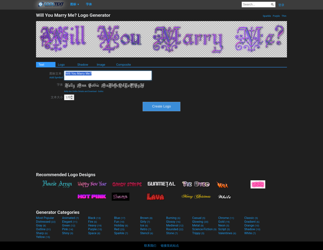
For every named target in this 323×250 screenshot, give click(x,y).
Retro (145, 229)
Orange (251, 225)
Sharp (42, 233)
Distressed (45, 221)
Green (68, 225)
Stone (172, 233)
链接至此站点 (170, 245)
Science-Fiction (204, 229)
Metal (198, 225)
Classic (251, 218)
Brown (146, 218)
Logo (61, 64)
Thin (284, 15)
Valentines (227, 233)
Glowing (200, 221)
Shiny (67, 233)
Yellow (43, 237)
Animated (70, 218)
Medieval (175, 225)
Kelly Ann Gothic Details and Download (80, 91)
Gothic (100, 91)
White (250, 233)
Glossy (173, 221)
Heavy (95, 225)
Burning (173, 218)
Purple (276, 15)
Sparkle (267, 15)
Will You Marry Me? (108, 75)
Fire (92, 221)
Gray (41, 225)
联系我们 (150, 245)
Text (41, 64)
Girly (145, 221)
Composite (123, 64)
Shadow (82, 64)
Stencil (146, 233)
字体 (60, 84)
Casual (198, 218)
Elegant (69, 221)
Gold (224, 221)
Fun (119, 221)
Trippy (198, 233)
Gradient (251, 221)
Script (224, 229)
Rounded (174, 229)
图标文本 (56, 75)
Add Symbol (56, 77)
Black (94, 218)
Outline (43, 229)
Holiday (121, 225)
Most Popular (45, 218)
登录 (281, 5)
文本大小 (57, 97)
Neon (223, 225)
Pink (67, 229)
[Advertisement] (18, 68)
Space (94, 233)
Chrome (226, 218)
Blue (119, 218)
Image (101, 64)
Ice (144, 225)
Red (119, 229)
